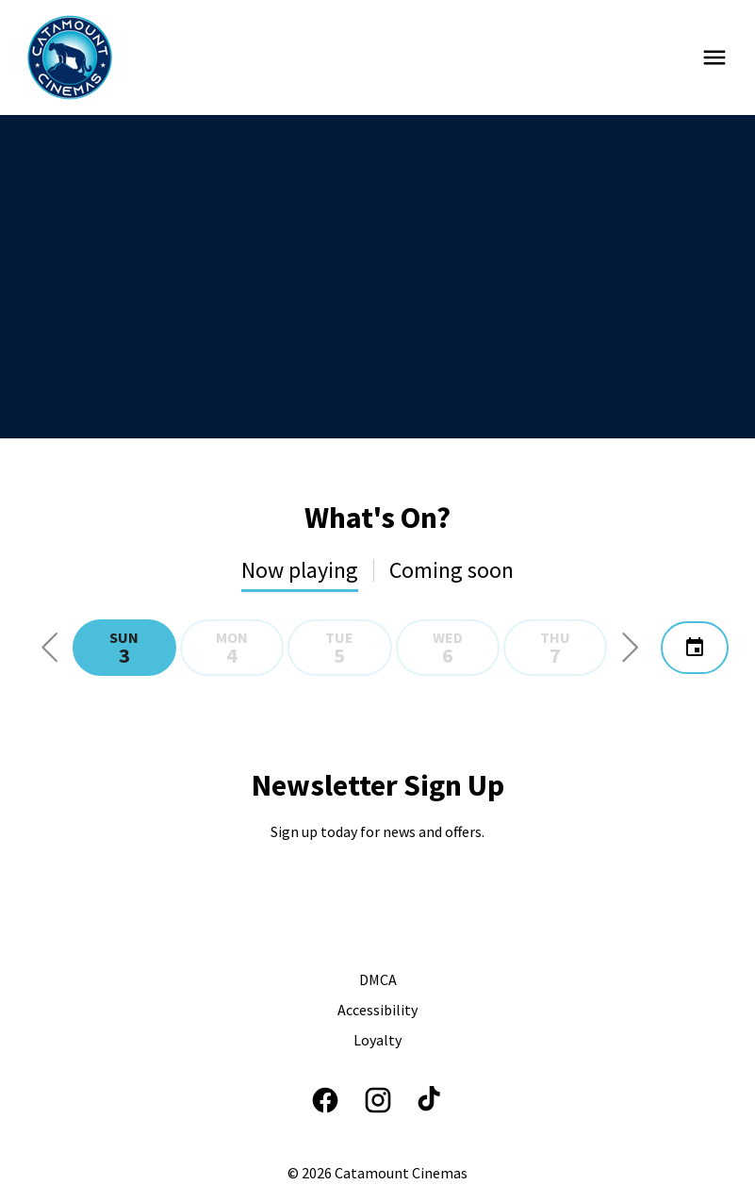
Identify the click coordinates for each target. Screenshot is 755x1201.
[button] (50, 647)
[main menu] (714, 57)
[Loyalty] (377, 1040)
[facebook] (325, 1100)
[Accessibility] (377, 1010)
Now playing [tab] (299, 569)
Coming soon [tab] (451, 569)
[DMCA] (378, 979)
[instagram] (378, 1100)
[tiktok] (431, 1100)
